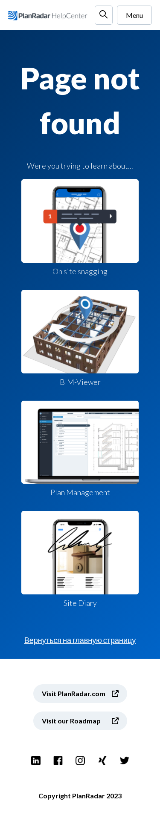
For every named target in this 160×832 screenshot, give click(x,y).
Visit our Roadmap (71, 721)
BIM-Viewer (80, 338)
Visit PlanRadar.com (73, 693)
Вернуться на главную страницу (80, 640)
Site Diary (80, 559)
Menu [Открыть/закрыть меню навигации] (134, 15)
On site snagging (80, 227)
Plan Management (80, 449)
